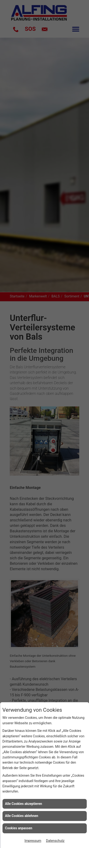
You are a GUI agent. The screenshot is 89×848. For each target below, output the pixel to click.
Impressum (32, 841)
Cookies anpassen (18, 828)
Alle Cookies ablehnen (21, 816)
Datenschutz (55, 841)
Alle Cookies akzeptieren (23, 804)
